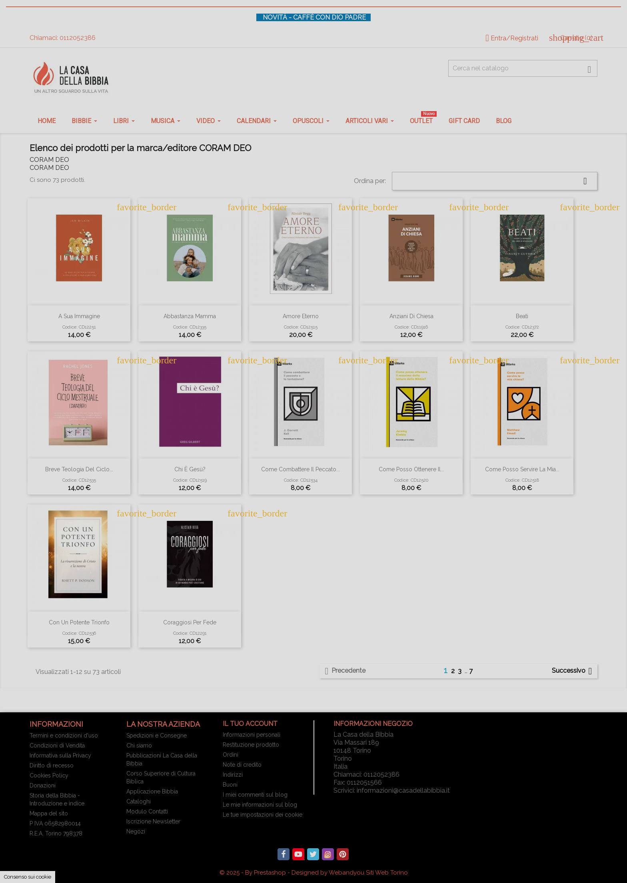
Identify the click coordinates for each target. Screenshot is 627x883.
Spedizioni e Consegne (156, 735)
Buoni (230, 784)
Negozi (135, 831)
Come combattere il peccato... (300, 469)
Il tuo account (250, 724)
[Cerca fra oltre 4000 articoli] (522, 68)
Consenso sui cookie (27, 877)
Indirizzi (233, 774)
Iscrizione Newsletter (153, 821)
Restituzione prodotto (251, 744)
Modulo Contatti (147, 811)
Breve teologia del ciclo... (79, 469)
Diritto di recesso (52, 765)
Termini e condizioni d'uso (64, 735)
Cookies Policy (49, 775)
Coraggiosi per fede (189, 622)
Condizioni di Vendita (57, 745)
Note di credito (242, 764)
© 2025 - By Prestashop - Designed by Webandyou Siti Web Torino (314, 872)
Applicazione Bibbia (152, 791)
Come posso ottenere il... (411, 469)
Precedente (343, 671)
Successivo (573, 671)
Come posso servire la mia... (522, 469)
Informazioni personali (251, 735)
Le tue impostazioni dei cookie (262, 814)
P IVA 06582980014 (55, 823)
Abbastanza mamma (190, 316)
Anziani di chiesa (411, 316)
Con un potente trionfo (79, 622)
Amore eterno (301, 316)
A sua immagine (79, 316)
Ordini (230, 754)
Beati (522, 316)
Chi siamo (139, 745)
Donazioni (43, 785)
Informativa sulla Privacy (60, 755)
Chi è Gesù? (190, 469)
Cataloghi (138, 801)
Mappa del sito (49, 813)
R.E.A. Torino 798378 (56, 833)
